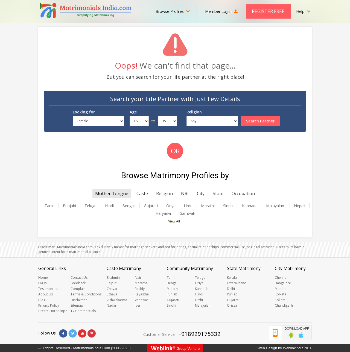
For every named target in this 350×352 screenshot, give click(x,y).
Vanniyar (141, 300)
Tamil (49, 205)
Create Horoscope (52, 311)
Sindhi (228, 205)
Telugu (90, 205)
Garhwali (187, 213)
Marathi (208, 205)
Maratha (141, 283)
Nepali (299, 205)
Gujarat (232, 300)
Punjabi (69, 205)
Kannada (250, 205)
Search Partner (260, 121)
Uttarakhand (236, 283)
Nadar (111, 305)
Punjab (232, 294)
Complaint (79, 288)
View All (174, 221)
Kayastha (142, 294)
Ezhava (112, 294)
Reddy (140, 288)
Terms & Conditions (86, 294)
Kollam (280, 300)
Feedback (78, 283)
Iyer (138, 305)
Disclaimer (79, 300)
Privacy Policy (48, 305)
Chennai (281, 277)
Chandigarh (284, 305)
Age (133, 112)
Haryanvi (163, 213)
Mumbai (281, 288)
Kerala (232, 277)
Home (43, 277)
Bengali (128, 205)
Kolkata (280, 294)
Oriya (171, 205)
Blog (41, 300)
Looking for (84, 112)
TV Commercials (83, 311)
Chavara (113, 288)
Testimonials (48, 288)
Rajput (111, 283)
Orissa (232, 305)
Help (303, 11)
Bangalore (283, 283)
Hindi (109, 205)
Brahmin (113, 277)
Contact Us (79, 277)
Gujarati (151, 205)
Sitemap (77, 305)
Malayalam (275, 205)
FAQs (42, 283)
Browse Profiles (173, 11)
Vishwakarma (117, 300)
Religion (194, 112)
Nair (138, 277)
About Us (45, 294)
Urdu (188, 205)
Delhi (231, 288)
